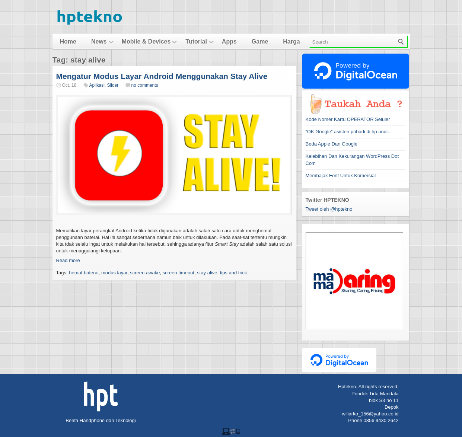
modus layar (114, 272)
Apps (229, 41)
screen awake (145, 272)
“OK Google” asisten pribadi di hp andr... (349, 131)
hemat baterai (84, 272)
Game (260, 41)
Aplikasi (97, 85)
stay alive (207, 272)
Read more (68, 260)
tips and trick (233, 272)
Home (68, 41)
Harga (291, 41)
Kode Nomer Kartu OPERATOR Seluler (348, 119)
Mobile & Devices (146, 41)
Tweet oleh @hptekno (329, 209)
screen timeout (178, 272)
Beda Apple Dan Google (332, 144)
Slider (113, 85)
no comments (144, 85)
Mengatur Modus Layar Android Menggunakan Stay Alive (162, 76)
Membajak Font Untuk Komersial (341, 175)
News (99, 41)
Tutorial (196, 41)
